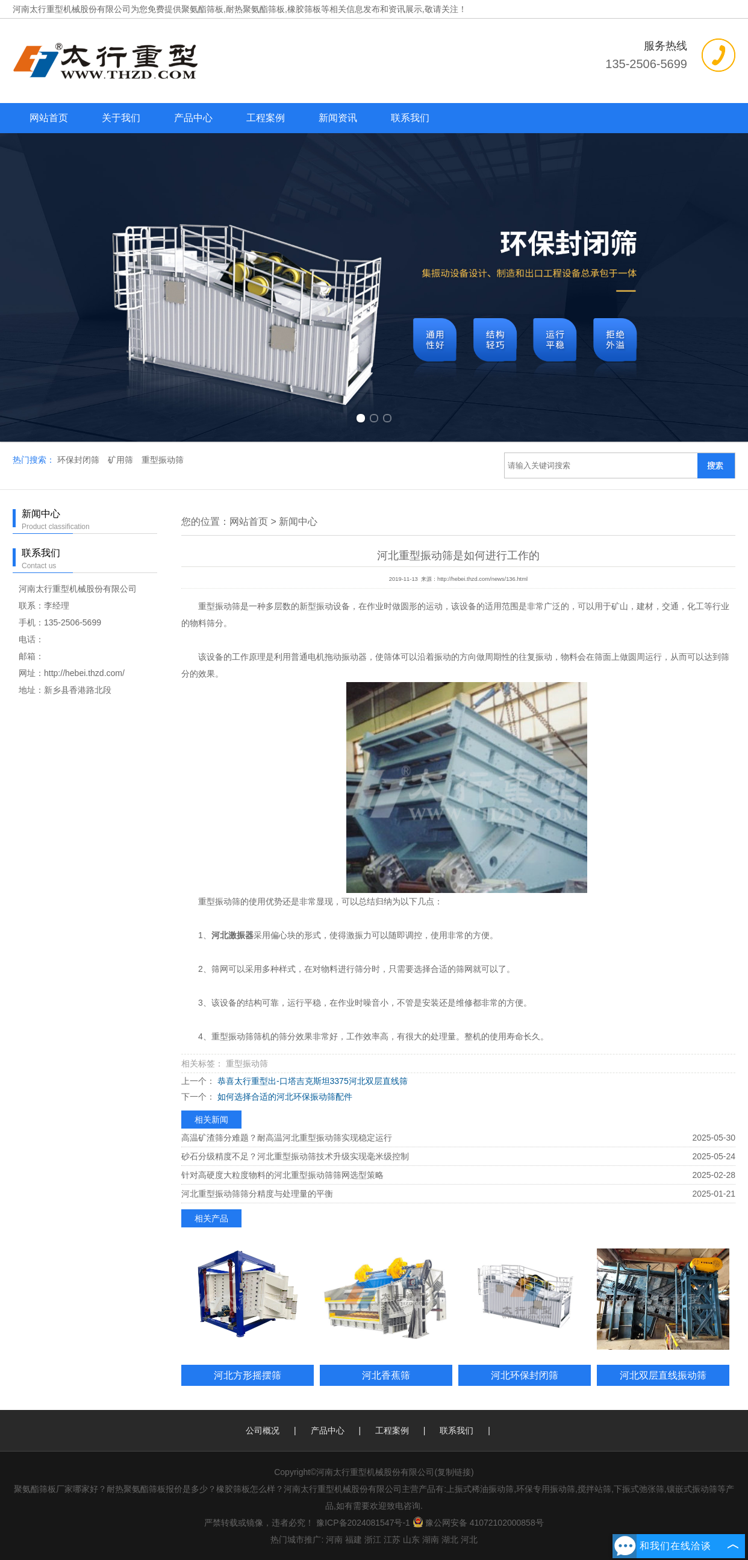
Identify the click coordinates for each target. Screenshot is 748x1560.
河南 (334, 1539)
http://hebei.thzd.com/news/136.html (482, 579)
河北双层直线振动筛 (663, 1375)
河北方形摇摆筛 (247, 1375)
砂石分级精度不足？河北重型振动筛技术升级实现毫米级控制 (295, 1156)
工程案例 (265, 118)
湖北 (449, 1539)
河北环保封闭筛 (524, 1375)
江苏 (392, 1539)
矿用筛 (122, 460)
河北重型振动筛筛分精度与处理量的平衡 (257, 1193)
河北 (469, 1539)
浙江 (372, 1539)
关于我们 (121, 118)
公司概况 (262, 1430)
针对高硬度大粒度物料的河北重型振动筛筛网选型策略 (282, 1175)
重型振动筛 (163, 460)
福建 (353, 1539)
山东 (411, 1539)
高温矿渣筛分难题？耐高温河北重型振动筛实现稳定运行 (286, 1137)
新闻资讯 (338, 118)
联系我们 (410, 118)
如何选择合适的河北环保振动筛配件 (283, 1096)
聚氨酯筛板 (202, 9)
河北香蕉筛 (386, 1375)
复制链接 (454, 1472)
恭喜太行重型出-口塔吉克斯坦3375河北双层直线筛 (311, 1081)
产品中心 (193, 118)
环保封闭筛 (79, 460)
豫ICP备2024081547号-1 (363, 1522)
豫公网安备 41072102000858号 (478, 1522)
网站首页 (49, 118)
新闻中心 (298, 521)
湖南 (430, 1539)
